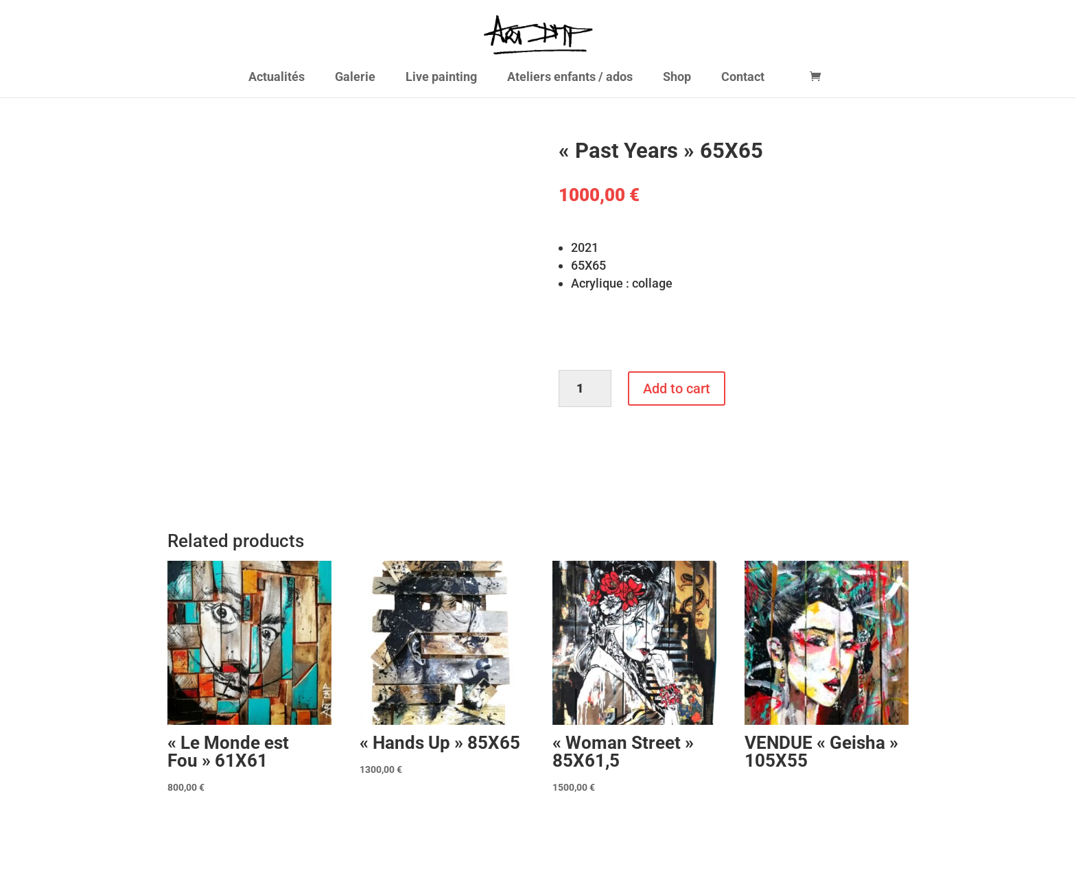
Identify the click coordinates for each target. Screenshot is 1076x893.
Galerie (355, 78)
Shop (677, 78)
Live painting (441, 78)
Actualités (276, 78)
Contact (742, 78)
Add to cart (676, 388)
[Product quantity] (585, 388)
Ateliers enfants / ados (570, 78)
